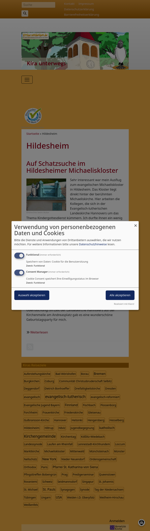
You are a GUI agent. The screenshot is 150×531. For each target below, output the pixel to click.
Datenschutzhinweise (93, 244)
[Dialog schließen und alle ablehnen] (136, 223)
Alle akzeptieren (120, 295)
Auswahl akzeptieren (31, 295)
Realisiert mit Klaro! (124, 303)
